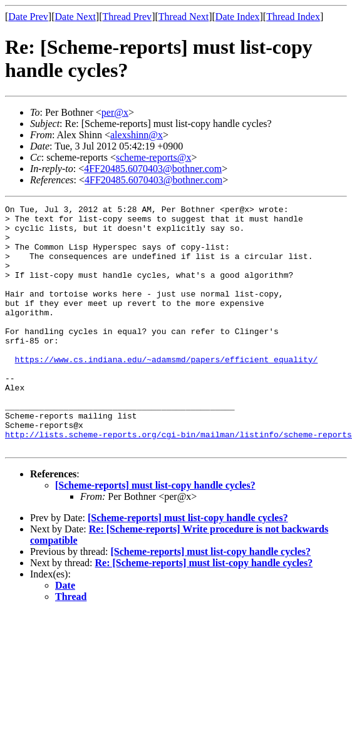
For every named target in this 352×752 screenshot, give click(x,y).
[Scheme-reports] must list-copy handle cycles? (155, 534)
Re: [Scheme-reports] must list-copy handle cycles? (204, 611)
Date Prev (28, 16)
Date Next (75, 16)
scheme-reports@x (153, 157)
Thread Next (183, 16)
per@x (114, 112)
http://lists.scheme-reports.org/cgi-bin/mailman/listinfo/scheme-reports (178, 481)
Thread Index (293, 16)
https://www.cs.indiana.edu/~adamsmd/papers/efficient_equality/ (166, 391)
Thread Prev (127, 16)
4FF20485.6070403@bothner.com (153, 168)
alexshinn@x (136, 135)
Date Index (237, 16)
